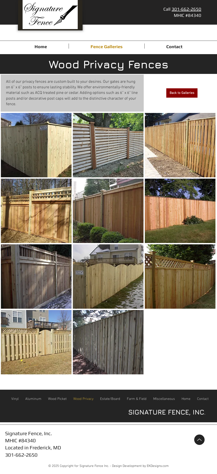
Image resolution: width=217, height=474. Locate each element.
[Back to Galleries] (182, 93)
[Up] (199, 439)
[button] (36, 145)
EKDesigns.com (158, 466)
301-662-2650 (186, 9)
